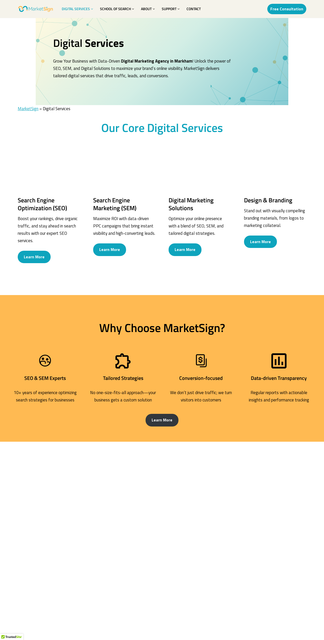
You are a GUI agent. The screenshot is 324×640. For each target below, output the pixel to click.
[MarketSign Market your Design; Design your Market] (35, 9)
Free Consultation (286, 9)
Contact (194, 8)
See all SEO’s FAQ (162, 568)
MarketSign (28, 113)
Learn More (34, 261)
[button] (92, 9)
